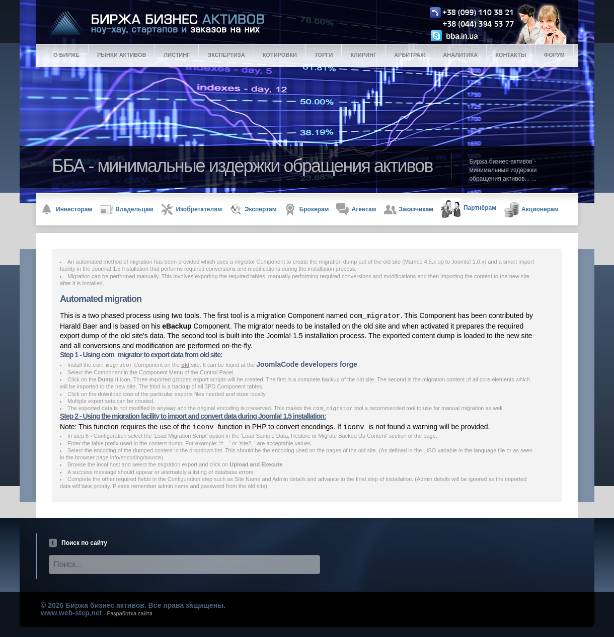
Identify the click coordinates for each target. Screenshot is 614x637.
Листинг (177, 55)
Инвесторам (66, 209)
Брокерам (306, 209)
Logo (315, 23)
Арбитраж (409, 55)
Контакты (510, 55)
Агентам (356, 209)
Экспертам (253, 209)
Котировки (280, 55)
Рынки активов (121, 55)
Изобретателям (191, 209)
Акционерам (531, 209)
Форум (554, 55)
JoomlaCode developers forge (306, 364)
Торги (324, 55)
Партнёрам (468, 208)
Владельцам (126, 209)
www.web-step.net (71, 613)
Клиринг (363, 55)
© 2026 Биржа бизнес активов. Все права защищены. (133, 605)
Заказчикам (408, 209)
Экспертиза (226, 55)
